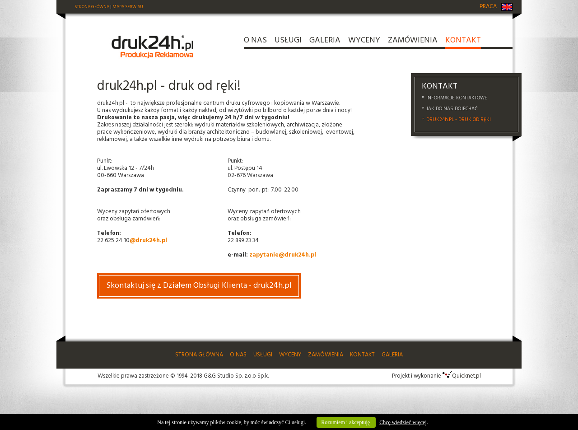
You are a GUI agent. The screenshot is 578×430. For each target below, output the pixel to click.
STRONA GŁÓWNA (92, 6)
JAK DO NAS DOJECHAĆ (452, 109)
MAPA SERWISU (127, 6)
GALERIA (324, 42)
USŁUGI (288, 42)
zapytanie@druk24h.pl (282, 255)
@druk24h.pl (148, 240)
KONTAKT (463, 42)
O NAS (255, 42)
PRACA (488, 6)
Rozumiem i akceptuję (346, 422)
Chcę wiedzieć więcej (403, 422)
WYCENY (364, 42)
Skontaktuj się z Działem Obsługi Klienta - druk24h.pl (199, 285)
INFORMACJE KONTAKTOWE (456, 98)
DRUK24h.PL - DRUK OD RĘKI (458, 120)
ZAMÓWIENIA (413, 42)
